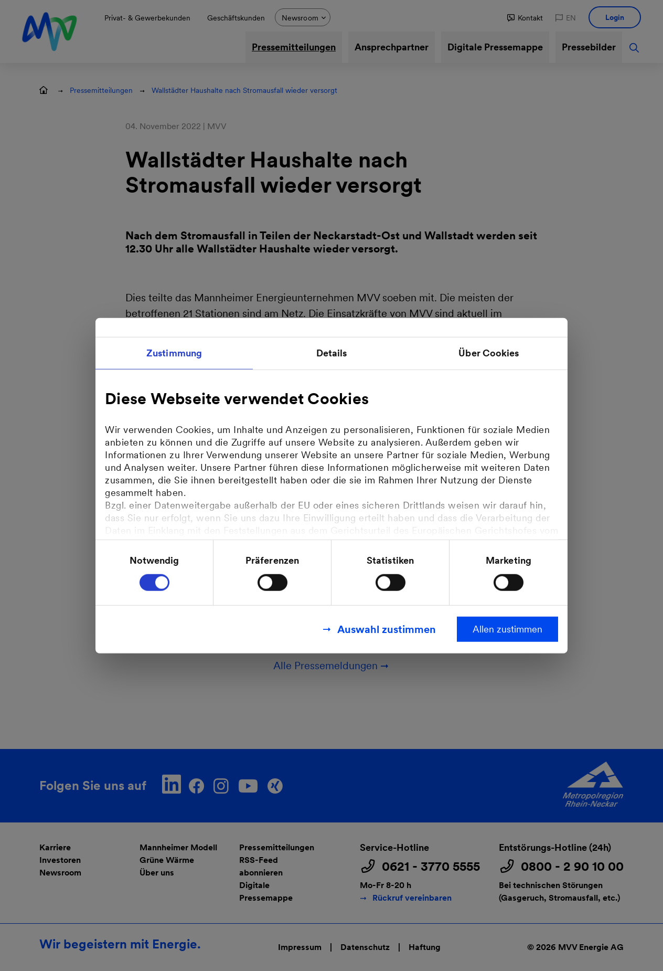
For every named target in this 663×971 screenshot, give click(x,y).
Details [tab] (331, 352)
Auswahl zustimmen (386, 628)
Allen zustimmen (507, 628)
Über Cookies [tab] (488, 352)
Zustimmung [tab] (174, 352)
